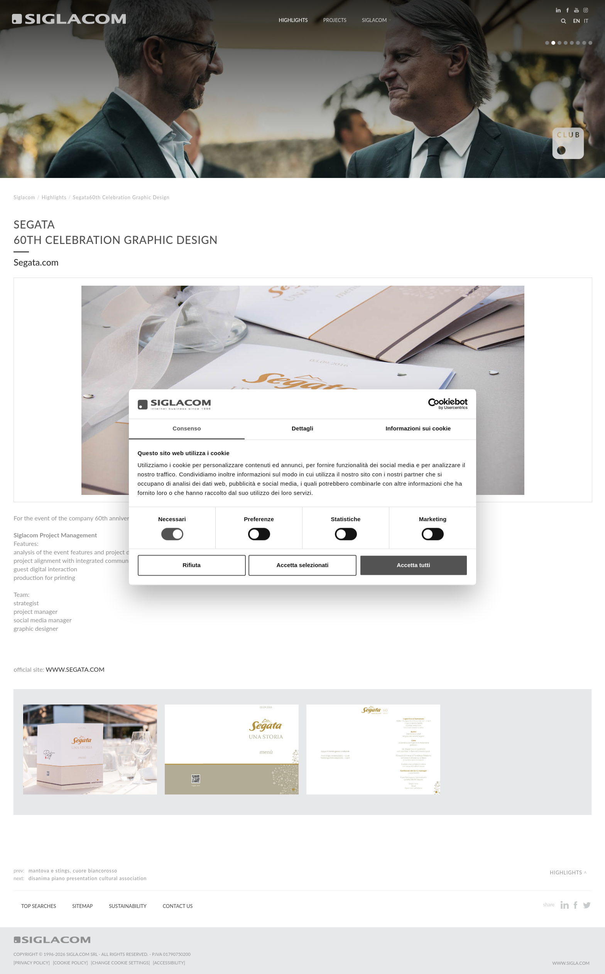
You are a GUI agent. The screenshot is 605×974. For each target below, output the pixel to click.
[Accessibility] (169, 962)
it (586, 21)
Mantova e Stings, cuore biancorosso (73, 871)
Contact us (178, 906)
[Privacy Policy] (32, 962)
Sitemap (82, 906)
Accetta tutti (413, 565)
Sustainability (127, 906)
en (576, 21)
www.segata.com (75, 669)
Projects (334, 20)
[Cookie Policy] (70, 962)
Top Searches (38, 906)
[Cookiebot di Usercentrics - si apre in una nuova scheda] (434, 404)
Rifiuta (192, 565)
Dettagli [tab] (302, 428)
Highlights (293, 20)
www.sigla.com (571, 963)
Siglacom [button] (377, 20)
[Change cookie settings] (120, 962)
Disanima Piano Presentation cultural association (88, 878)
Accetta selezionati (302, 565)
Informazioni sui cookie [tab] (418, 428)
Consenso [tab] (186, 428)
